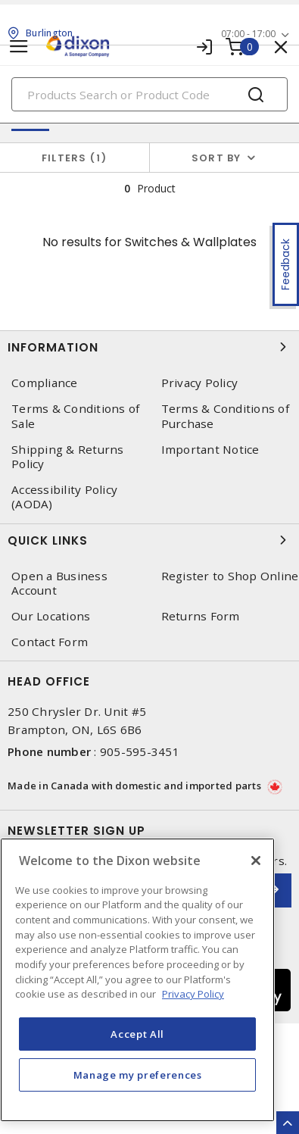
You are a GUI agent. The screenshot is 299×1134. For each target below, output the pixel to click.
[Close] (256, 860)
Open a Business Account (59, 583)
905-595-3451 (139, 751)
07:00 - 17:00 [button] (248, 33)
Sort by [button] (216, 158)
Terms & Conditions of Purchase (225, 415)
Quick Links (149, 540)
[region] (137, 980)
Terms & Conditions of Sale (75, 415)
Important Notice (210, 449)
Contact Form (49, 642)
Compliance (44, 383)
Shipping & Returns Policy (67, 456)
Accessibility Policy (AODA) (64, 497)
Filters (74, 158)
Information (149, 347)
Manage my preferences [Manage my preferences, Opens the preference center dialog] (137, 1075)
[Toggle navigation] (19, 46)
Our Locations (50, 616)
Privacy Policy (199, 383)
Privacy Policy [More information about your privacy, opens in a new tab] (193, 994)
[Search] (149, 94)
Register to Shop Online (230, 576)
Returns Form (200, 616)
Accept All (137, 1034)
